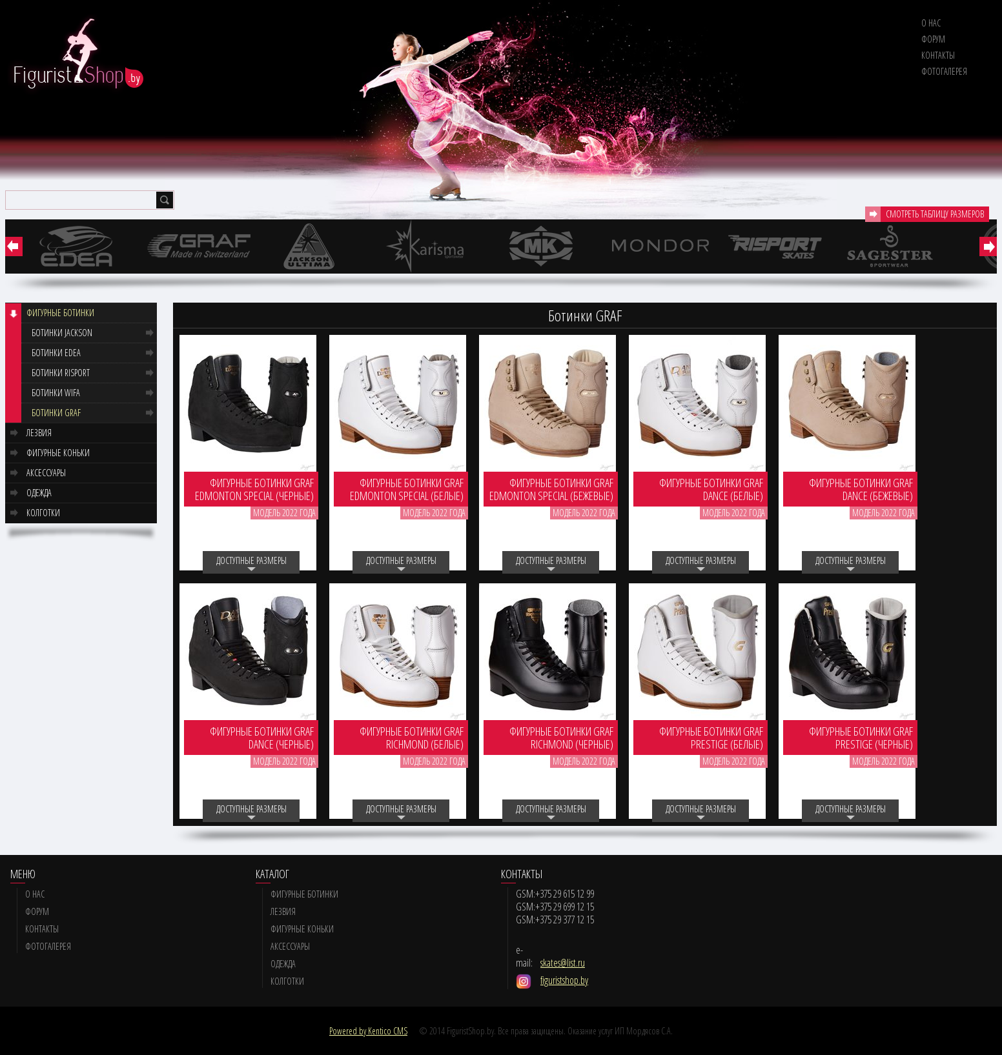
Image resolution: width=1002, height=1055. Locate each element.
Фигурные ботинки (60, 312)
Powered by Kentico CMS (368, 1031)
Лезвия (39, 433)
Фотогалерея (944, 71)
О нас (931, 23)
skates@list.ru (562, 963)
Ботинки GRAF (56, 413)
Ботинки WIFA (56, 393)
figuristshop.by (564, 980)
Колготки (43, 513)
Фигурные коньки (58, 453)
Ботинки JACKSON (62, 333)
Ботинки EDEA (56, 353)
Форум (933, 39)
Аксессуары (46, 473)
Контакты (938, 55)
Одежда (39, 493)
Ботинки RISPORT (61, 373)
